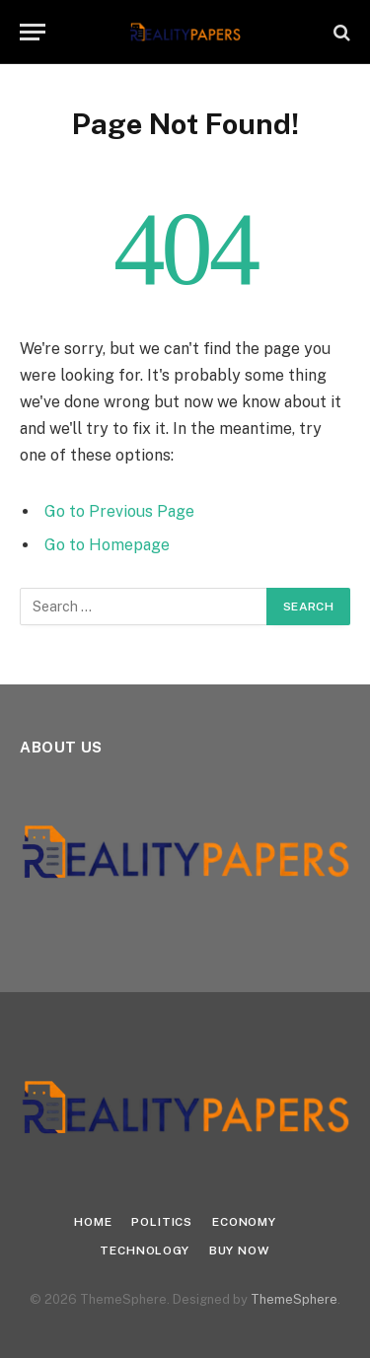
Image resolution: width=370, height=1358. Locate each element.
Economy (244, 1222)
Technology (144, 1250)
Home (92, 1222)
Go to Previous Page (119, 511)
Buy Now (239, 1250)
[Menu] (32, 32)
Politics (161, 1222)
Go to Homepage (107, 545)
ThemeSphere (294, 1299)
